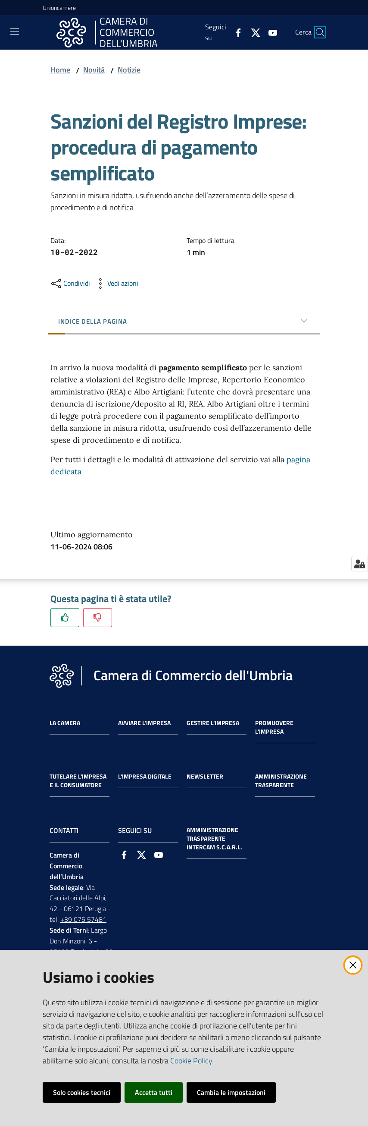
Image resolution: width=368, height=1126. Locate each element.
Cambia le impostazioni (231, 1092)
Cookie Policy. (192, 1060)
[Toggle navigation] (14, 31)
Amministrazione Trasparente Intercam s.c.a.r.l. (214, 839)
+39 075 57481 (83, 919)
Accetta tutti (153, 1092)
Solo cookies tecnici (81, 1092)
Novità (94, 70)
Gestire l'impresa (213, 723)
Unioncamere (59, 7)
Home (60, 70)
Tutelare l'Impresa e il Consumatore (78, 780)
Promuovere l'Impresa (274, 727)
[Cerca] (320, 32)
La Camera (65, 723)
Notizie (129, 70)
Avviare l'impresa (144, 723)
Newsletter (205, 776)
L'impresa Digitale (145, 776)
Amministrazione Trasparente (281, 780)
